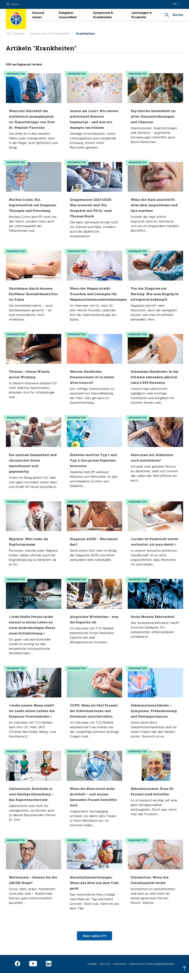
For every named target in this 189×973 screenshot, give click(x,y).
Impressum (119, 963)
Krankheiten (85, 34)
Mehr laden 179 (94, 936)
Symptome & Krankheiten (50, 34)
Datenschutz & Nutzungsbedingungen (151, 963)
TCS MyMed (15, 34)
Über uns (104, 963)
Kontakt (92, 963)
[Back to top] (184, 968)
